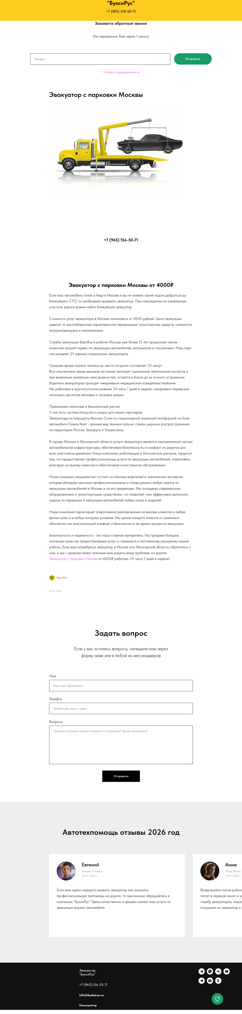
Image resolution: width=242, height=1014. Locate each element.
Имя (52, 680)
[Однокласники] (218, 987)
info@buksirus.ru (91, 999)
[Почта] (210, 987)
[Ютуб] (226, 977)
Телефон (55, 703)
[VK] (218, 977)
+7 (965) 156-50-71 (121, 11)
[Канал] (202, 987)
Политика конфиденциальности (121, 72)
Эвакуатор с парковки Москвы (73, 560)
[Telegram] (202, 977)
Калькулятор (88, 1009)
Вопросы (56, 726)
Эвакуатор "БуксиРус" (87, 976)
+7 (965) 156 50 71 (93, 989)
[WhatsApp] (210, 977)
